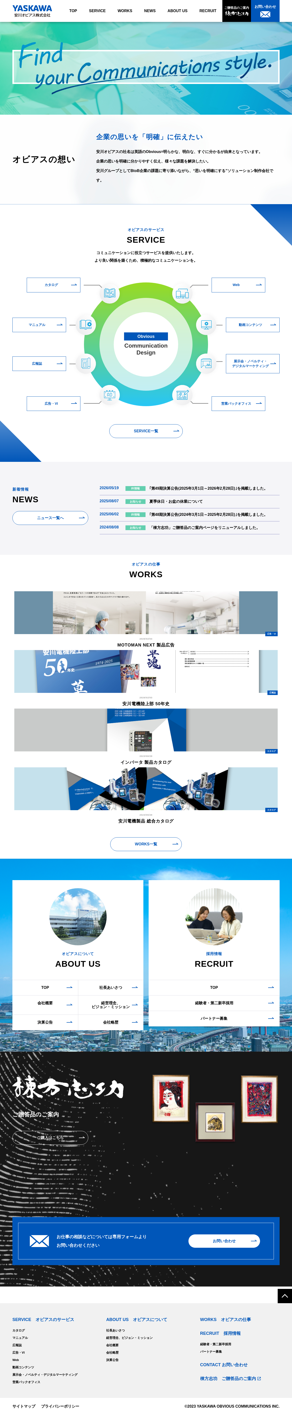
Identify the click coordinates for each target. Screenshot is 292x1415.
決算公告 (45, 1022)
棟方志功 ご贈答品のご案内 (228, 1378)
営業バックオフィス (236, 403)
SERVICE (97, 11)
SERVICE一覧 (146, 431)
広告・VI (51, 403)
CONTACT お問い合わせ (224, 1365)
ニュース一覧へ (50, 518)
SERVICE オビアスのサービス (43, 1319)
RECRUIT (207, 11)
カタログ (51, 285)
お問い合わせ (224, 1241)
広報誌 (37, 363)
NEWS (150, 11)
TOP (73, 11)
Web (236, 285)
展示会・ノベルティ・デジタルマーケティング (250, 363)
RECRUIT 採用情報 (220, 1333)
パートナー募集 (214, 1018)
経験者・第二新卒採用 (214, 1003)
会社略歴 (110, 1022)
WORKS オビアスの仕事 (225, 1319)
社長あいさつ (110, 988)
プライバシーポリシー (60, 1406)
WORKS (125, 11)
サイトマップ (23, 1406)
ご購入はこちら (50, 1138)
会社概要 (45, 1003)
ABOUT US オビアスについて (136, 1319)
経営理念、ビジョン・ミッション (111, 1005)
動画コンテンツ (250, 325)
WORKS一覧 (146, 844)
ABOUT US (177, 11)
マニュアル (37, 325)
